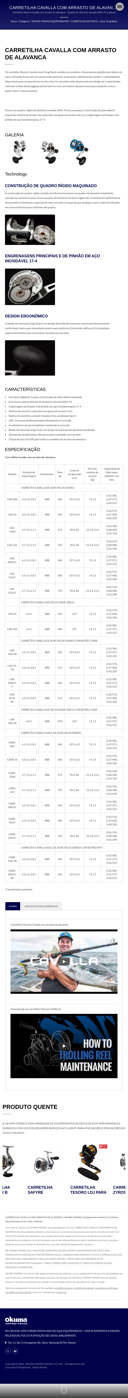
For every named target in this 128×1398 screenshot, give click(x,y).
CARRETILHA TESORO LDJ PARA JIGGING (106, 1192)
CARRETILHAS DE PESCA (84, 21)
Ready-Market (39, 1367)
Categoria (24, 21)
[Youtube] (15, 1351)
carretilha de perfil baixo (106, 1288)
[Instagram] (8, 1351)
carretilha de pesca (63, 1288)
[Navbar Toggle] (120, 7)
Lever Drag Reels (108, 21)
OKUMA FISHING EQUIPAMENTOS (50, 21)
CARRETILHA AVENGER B (14, 1190)
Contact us (61, 1292)
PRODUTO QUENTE (30, 1107)
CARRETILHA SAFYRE (57, 1190)
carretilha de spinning (84, 1288)
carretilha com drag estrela (18, 1292)
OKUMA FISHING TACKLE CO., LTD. (44, 1364)
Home (14, 21)
